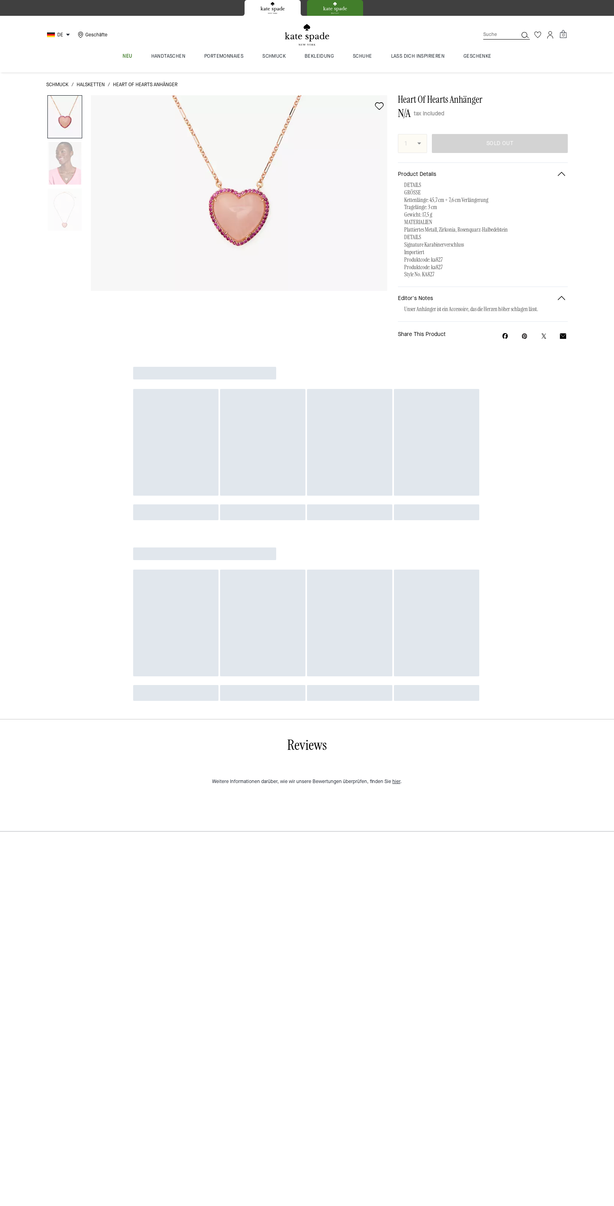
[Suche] (494, 34)
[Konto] (550, 35)
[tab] (273, 8)
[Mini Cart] (563, 34)
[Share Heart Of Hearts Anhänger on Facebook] (505, 336)
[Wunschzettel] (537, 35)
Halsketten (91, 84)
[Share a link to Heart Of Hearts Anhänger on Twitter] (544, 336)
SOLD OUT (499, 143)
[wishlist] (379, 106)
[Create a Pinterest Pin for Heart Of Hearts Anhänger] (524, 336)
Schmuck (57, 84)
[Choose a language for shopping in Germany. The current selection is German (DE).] (59, 35)
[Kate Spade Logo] (307, 35)
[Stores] (91, 35)
